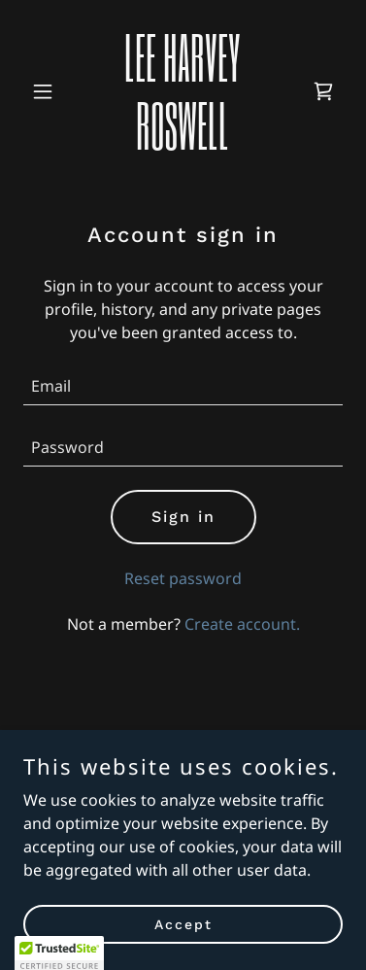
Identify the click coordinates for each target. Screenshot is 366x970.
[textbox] (183, 386)
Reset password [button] (183, 578)
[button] (47, 91)
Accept (183, 923)
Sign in (183, 516)
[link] (182, 144)
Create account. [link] (242, 624)
